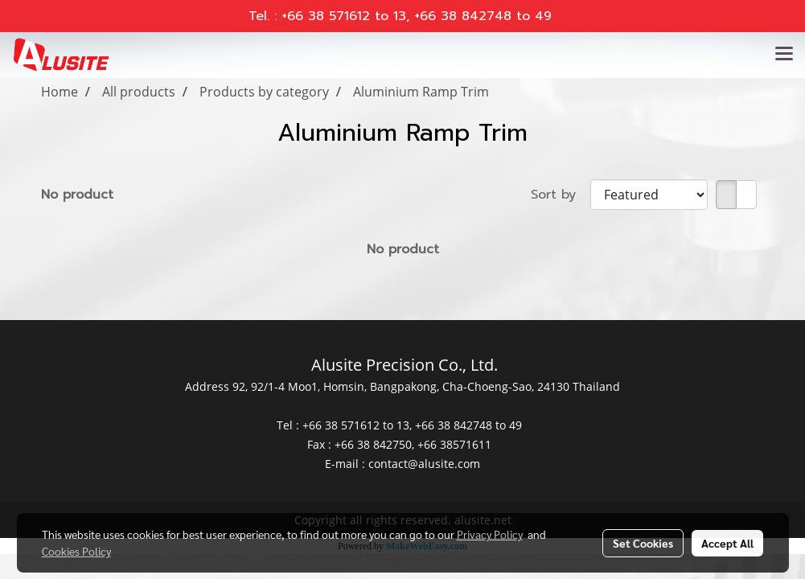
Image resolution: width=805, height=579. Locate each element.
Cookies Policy (76, 551)
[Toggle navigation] (784, 54)
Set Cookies (643, 543)
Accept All (727, 543)
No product (77, 194)
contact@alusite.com (424, 463)
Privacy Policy (490, 534)
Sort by (560, 194)
